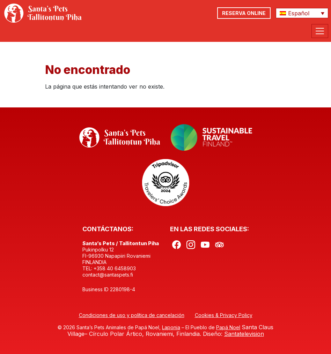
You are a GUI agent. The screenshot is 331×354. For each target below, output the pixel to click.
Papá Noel (228, 327)
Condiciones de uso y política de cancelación (131, 315)
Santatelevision (244, 333)
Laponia (171, 327)
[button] (302, 13)
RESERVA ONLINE (244, 13)
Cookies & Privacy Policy (223, 315)
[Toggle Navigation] (319, 31)
